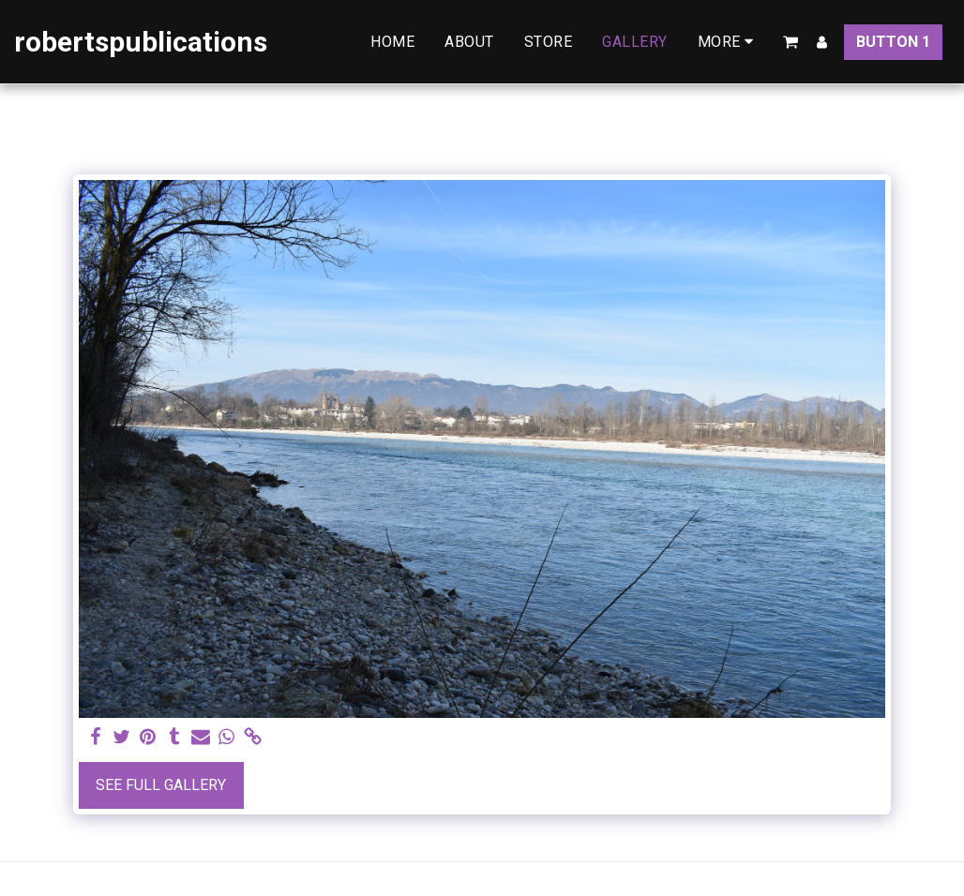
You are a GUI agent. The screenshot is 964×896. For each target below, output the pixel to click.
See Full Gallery (161, 785)
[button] (791, 42)
